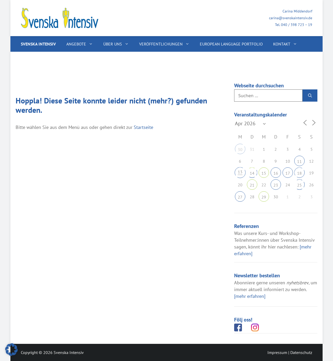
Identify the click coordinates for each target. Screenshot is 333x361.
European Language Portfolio (231, 44)
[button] (11, 349)
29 (263, 197)
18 (299, 173)
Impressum (277, 352)
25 (299, 185)
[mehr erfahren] (249, 296)
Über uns (118, 44)
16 (275, 173)
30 (240, 149)
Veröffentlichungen (167, 44)
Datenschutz (301, 352)
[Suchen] (310, 95)
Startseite (143, 127)
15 (263, 173)
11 (299, 161)
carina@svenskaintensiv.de (290, 18)
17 (287, 173)
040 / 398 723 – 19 (296, 24)
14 (252, 173)
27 (240, 197)
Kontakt (287, 44)
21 (252, 185)
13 (240, 171)
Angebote (82, 44)
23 (275, 185)
